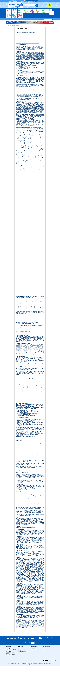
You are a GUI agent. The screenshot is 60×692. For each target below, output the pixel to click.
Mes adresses (20, 676)
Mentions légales (8, 674)
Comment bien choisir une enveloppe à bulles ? (10, 681)
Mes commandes (21, 674)
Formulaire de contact (34, 673)
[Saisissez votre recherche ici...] (29, 5)
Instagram (55, 686)
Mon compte (20, 673)
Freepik (30, 690)
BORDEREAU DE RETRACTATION (26, 345)
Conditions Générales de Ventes (11, 675)
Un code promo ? (41, 19)
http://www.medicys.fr (21, 473)
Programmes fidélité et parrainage (10, 679)
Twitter (46, 686)
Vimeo (53, 686)
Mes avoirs (20, 675)
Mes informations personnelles (23, 677)
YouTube (49, 686)
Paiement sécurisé (9, 676)
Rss (47, 686)
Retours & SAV (8, 677)
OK (52, 19)
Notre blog (32, 674)
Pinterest (51, 686)
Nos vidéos (32, 675)
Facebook (44, 686)
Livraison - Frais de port (10, 673)
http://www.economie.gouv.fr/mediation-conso (26, 476)
